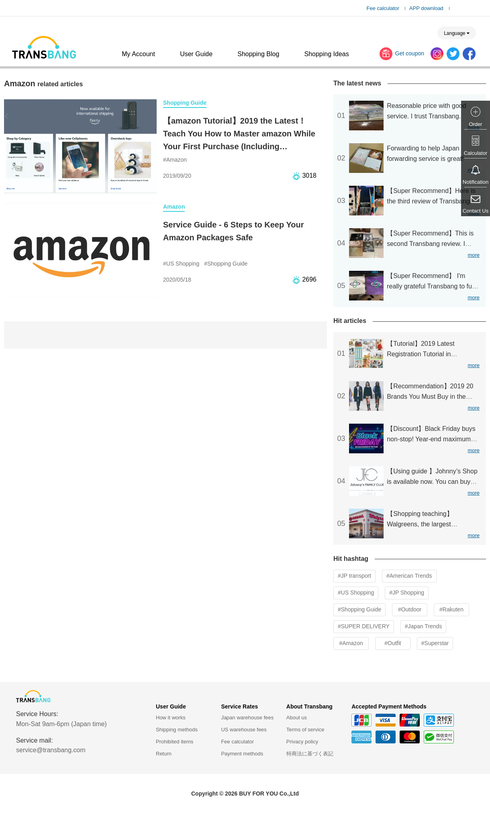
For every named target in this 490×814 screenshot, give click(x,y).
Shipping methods (177, 730)
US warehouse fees (243, 730)
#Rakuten (451, 609)
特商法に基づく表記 (309, 754)
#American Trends (409, 575)
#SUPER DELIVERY (364, 626)
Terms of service (305, 730)
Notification (475, 182)
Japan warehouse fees (247, 718)
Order (475, 124)
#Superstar (435, 643)
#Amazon (351, 643)
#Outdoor (409, 609)
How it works (171, 718)
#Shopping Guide (359, 609)
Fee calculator (383, 8)
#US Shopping (356, 592)
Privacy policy (302, 742)
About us (296, 718)
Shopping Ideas (326, 54)
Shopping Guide (184, 102)
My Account (138, 54)
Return (164, 754)
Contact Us (475, 211)
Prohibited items (174, 742)
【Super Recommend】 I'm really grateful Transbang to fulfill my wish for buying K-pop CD (433, 286)
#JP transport (354, 575)
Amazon (174, 206)
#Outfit (392, 643)
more (474, 255)
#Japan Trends (423, 626)
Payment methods (242, 754)
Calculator (476, 153)
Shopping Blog (258, 54)
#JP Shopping (406, 592)
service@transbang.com (51, 750)
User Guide (196, 54)
